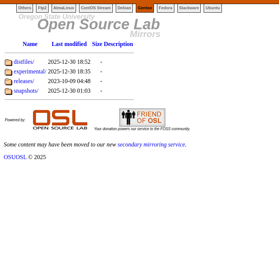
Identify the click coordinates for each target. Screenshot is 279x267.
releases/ (24, 81)
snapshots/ (26, 91)
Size (97, 44)
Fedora (166, 8)
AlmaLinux (63, 8)
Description (118, 44)
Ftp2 (42, 8)
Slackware (189, 8)
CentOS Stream (96, 8)
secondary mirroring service (151, 144)
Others (24, 8)
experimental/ (30, 71)
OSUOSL (15, 157)
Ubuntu (213, 8)
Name (30, 44)
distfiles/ (24, 62)
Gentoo (145, 8)
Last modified (69, 44)
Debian (124, 8)
